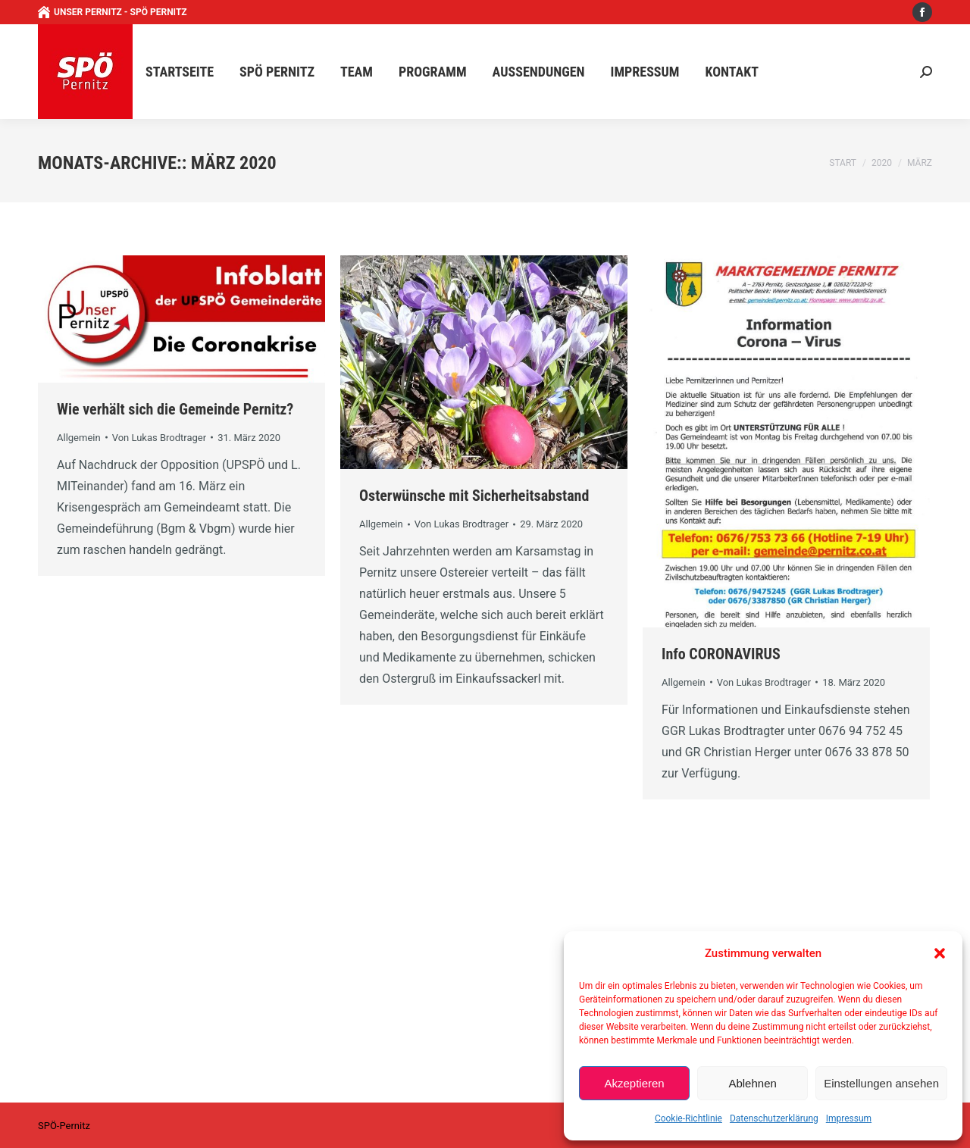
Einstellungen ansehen (881, 1083)
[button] (939, 953)
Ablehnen (752, 1083)
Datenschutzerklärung (774, 1118)
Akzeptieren (634, 1083)
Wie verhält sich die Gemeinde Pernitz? (175, 409)
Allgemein (79, 437)
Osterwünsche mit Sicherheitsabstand (474, 495)
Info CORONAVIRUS (721, 654)
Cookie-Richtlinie (688, 1118)
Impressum (848, 1118)
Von (159, 437)
